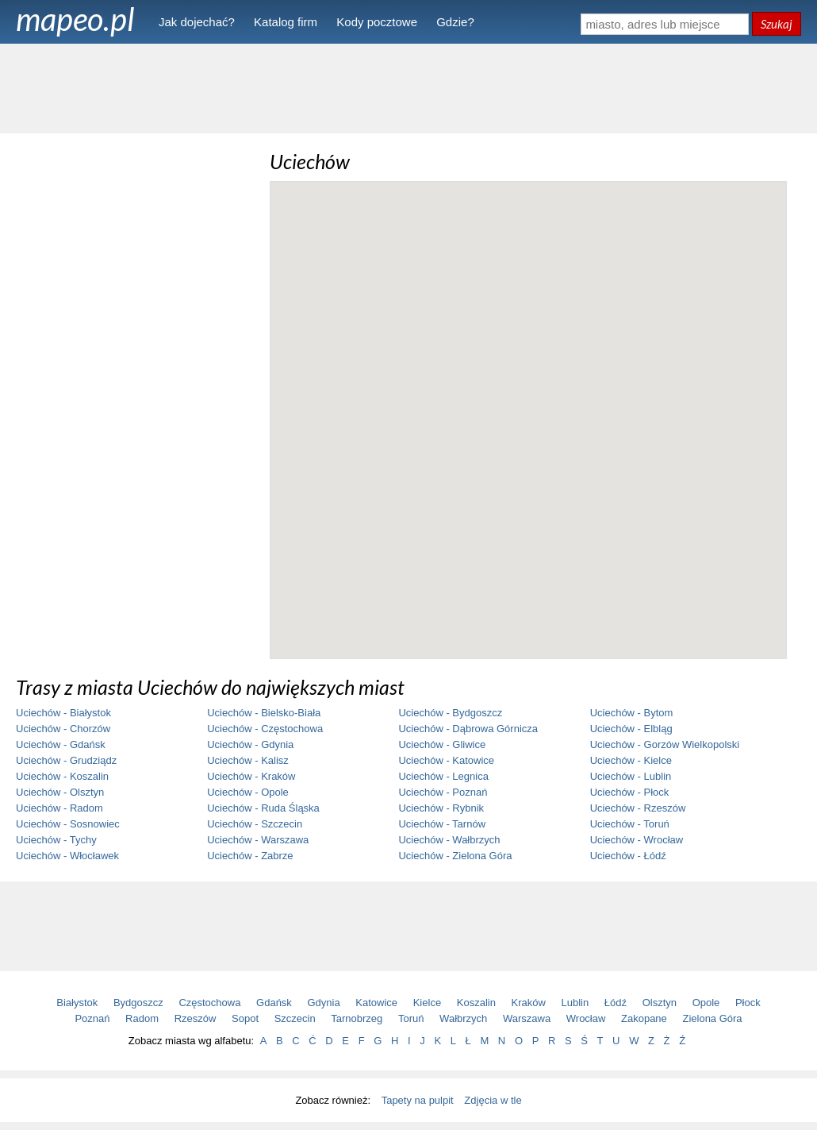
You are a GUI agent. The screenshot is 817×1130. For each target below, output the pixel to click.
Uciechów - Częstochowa (265, 729)
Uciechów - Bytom (631, 713)
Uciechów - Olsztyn (60, 792)
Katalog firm (285, 22)
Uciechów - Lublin (631, 776)
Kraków (529, 1003)
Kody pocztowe (376, 22)
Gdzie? (455, 22)
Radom (142, 1018)
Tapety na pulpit (418, 1100)
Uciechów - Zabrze (250, 856)
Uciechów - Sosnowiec (68, 824)
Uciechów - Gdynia (250, 744)
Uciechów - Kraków (251, 776)
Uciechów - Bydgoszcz (450, 713)
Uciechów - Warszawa (258, 840)
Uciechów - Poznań (442, 792)
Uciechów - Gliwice (441, 744)
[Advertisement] (408, 87)
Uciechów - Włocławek (67, 856)
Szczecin (295, 1018)
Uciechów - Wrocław (637, 840)
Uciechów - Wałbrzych (449, 840)
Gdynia (324, 1003)
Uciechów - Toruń (629, 824)
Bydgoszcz (138, 1003)
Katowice (376, 1003)
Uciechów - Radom (59, 808)
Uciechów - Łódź (628, 856)
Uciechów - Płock (629, 792)
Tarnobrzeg (356, 1018)
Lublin (575, 1003)
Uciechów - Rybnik (441, 808)
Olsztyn (659, 1003)
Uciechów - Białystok (63, 713)
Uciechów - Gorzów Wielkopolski (665, 744)
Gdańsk (274, 1003)
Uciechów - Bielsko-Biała (263, 713)
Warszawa (526, 1018)
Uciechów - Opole (248, 792)
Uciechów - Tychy (56, 840)
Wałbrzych (463, 1018)
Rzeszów (196, 1018)
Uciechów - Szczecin (254, 824)
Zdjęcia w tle (492, 1100)
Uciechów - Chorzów (63, 729)
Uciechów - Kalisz (248, 760)
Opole (706, 1003)
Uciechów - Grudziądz (66, 760)
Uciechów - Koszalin (62, 776)
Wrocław (586, 1018)
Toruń (411, 1018)
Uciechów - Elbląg (631, 729)
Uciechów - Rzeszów (638, 808)
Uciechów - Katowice (446, 760)
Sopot (245, 1018)
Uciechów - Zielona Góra (455, 856)
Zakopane (644, 1018)
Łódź (615, 1003)
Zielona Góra (712, 1018)
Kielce (427, 1003)
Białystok (77, 1003)
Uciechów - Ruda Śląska (263, 808)
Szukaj (776, 24)
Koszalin (476, 1003)
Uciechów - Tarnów (441, 824)
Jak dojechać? (197, 22)
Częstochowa (209, 1003)
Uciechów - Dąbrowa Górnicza (468, 729)
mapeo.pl (75, 19)
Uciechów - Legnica (443, 776)
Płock (748, 1003)
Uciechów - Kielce (631, 760)
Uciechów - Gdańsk (60, 744)
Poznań (92, 1018)
